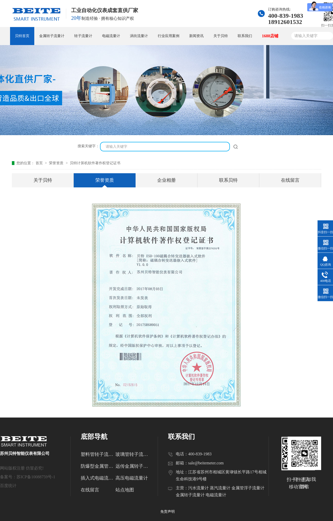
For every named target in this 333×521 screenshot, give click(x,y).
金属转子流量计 (51, 36)
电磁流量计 (111, 36)
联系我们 (245, 36)
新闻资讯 (196, 36)
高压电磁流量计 (131, 478)
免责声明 (167, 512)
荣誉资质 (56, 163)
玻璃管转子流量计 (132, 454)
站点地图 (124, 489)
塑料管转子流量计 (98, 454)
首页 (40, 163)
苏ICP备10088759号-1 (35, 477)
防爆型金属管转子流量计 (98, 466)
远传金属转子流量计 (132, 466)
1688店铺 (270, 36)
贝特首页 (22, 36)
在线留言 (290, 180)
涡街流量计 (139, 36)
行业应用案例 (168, 36)
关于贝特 (220, 36)
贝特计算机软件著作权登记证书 (95, 163)
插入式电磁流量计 (98, 478)
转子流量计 (83, 36)
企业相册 (166, 180)
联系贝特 (228, 180)
